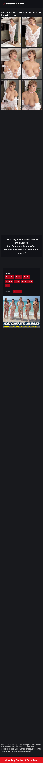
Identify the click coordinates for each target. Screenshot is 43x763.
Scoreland (17, 292)
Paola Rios (9, 277)
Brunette (9, 281)
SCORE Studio (27, 281)
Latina (17, 281)
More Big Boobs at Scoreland (21, 760)
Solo (7, 286)
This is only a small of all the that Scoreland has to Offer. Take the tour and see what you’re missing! (21, 246)
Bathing (18, 277)
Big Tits (26, 277)
